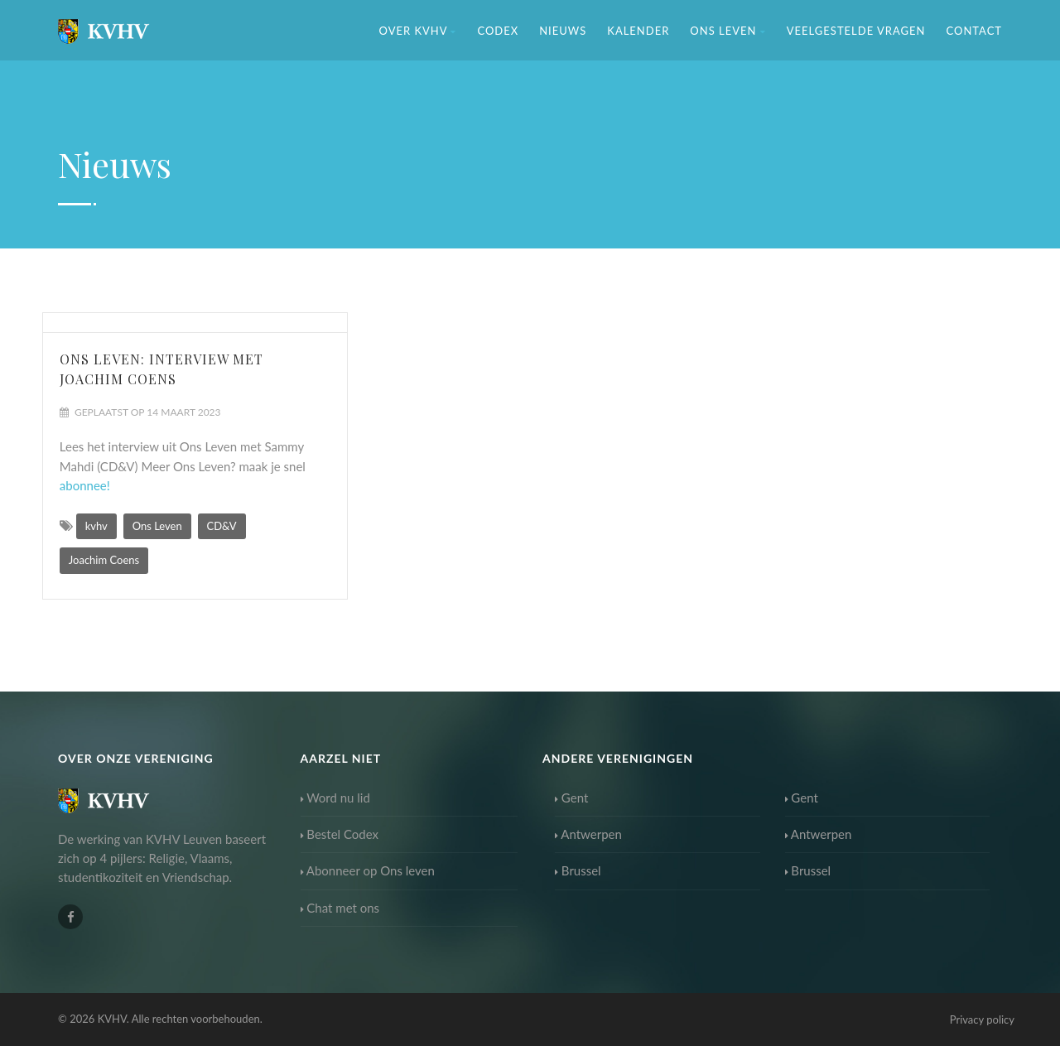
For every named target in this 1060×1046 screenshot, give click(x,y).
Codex (497, 30)
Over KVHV (418, 30)
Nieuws (562, 30)
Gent (571, 797)
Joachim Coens (104, 559)
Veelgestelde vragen (856, 30)
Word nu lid (335, 797)
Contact (974, 30)
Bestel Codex (340, 834)
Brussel (578, 870)
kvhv (96, 526)
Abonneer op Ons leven (368, 870)
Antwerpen (588, 834)
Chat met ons (340, 907)
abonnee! (85, 485)
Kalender (638, 30)
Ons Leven (727, 30)
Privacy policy (982, 1019)
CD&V (222, 526)
